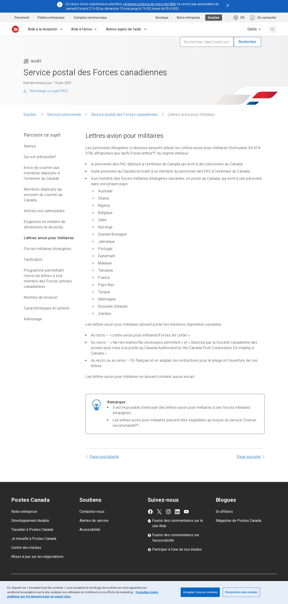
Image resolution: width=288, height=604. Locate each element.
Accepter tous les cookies (200, 592)
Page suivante (249, 466)
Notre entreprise (24, 521)
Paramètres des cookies (241, 592)
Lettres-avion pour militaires (49, 248)
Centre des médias (26, 557)
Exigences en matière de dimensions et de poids (44, 234)
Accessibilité (89, 539)
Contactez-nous (91, 521)
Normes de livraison (41, 307)
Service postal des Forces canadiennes (124, 124)
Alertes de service (93, 530)
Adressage (33, 329)
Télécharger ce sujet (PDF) (48, 101)
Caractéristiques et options (47, 318)
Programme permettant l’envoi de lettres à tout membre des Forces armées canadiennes (48, 288)
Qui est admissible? (40, 167)
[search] (273, 29)
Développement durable (30, 530)
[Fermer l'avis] (227, 5)
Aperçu (30, 156)
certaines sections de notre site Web (149, 4)
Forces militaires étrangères (47, 259)
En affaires (224, 521)
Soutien (30, 124)
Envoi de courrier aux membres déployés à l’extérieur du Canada (42, 183)
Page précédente (104, 466)
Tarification (33, 269)
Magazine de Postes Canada (238, 530)
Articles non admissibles (44, 221)
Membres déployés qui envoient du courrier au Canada (43, 204)
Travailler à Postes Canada (32, 539)
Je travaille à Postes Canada (33, 548)
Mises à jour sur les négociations (37, 566)
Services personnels (64, 124)
